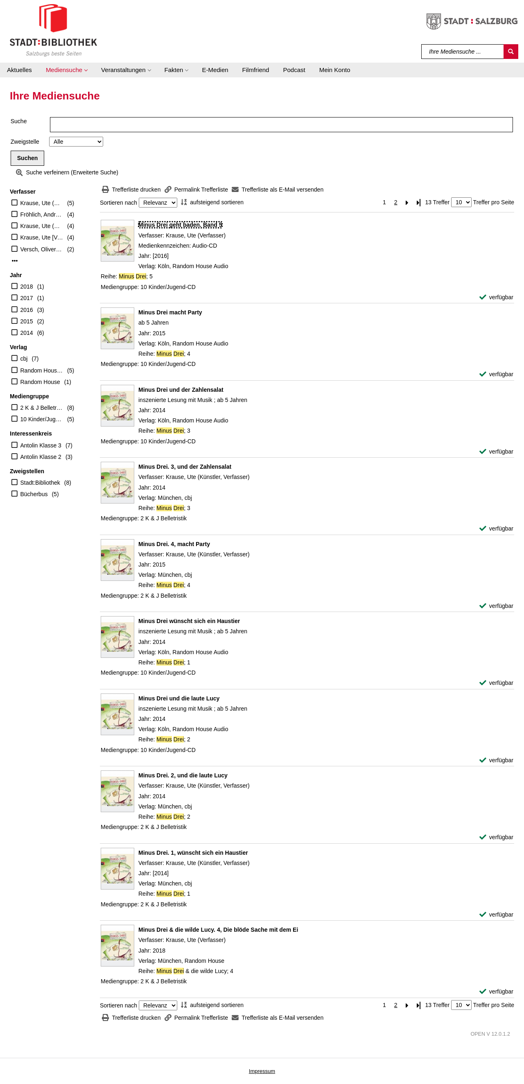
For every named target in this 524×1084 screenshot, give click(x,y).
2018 (26, 286)
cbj (24, 358)
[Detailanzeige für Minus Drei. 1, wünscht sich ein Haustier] (193, 852)
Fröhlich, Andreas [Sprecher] (41, 214)
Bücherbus (34, 494)
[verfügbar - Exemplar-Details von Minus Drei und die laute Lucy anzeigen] (496, 760)
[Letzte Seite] (419, 202)
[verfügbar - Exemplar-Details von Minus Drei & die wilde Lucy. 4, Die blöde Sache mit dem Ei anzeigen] (496, 992)
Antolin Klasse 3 (40, 445)
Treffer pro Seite (493, 202)
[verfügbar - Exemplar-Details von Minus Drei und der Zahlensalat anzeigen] (496, 452)
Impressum (262, 1071)
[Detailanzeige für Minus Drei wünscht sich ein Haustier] (189, 621)
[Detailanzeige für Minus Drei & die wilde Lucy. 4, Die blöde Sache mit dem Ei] (218, 929)
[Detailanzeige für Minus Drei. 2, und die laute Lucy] (183, 775)
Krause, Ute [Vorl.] (41, 237)
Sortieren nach (118, 202)
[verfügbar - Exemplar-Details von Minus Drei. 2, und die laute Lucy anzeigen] (496, 837)
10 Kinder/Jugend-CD (41, 419)
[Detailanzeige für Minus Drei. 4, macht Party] (174, 544)
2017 (26, 298)
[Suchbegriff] (463, 51)
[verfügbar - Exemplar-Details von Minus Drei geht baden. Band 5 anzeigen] (496, 297)
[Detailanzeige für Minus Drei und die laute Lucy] (178, 698)
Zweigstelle (25, 141)
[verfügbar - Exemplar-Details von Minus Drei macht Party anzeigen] (496, 374)
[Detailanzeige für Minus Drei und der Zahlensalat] (181, 389)
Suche (19, 121)
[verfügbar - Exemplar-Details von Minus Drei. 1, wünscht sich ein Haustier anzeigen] (496, 915)
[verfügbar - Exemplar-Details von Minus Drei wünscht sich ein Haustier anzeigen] (496, 683)
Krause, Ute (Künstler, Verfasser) (41, 226)
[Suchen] (511, 51)
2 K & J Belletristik (41, 407)
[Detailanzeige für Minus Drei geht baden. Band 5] (180, 224)
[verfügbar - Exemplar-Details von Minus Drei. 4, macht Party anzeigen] (496, 606)
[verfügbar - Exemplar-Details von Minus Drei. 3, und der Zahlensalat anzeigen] (496, 529)
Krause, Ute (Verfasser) (41, 203)
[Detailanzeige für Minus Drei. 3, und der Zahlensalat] (184, 466)
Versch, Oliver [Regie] (41, 249)
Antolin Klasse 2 (40, 457)
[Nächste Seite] (407, 202)
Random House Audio (41, 370)
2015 (26, 321)
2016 (26, 310)
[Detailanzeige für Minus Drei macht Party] (170, 312)
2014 (26, 333)
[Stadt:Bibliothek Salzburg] (53, 30)
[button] (66, 70)
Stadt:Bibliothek (40, 482)
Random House (40, 382)
